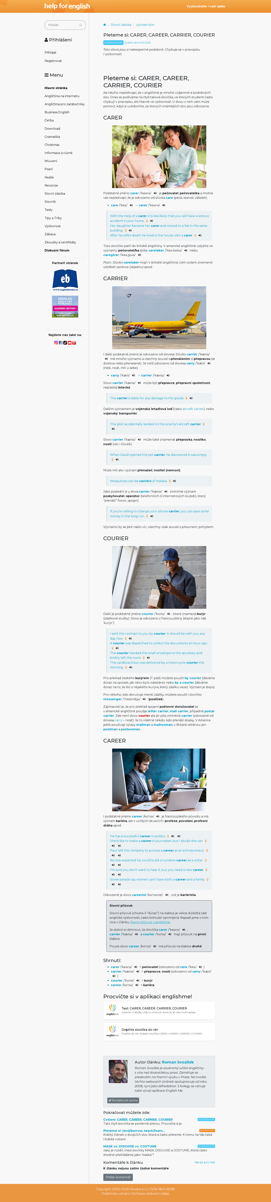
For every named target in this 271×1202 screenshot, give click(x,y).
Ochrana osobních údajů (150, 1193)
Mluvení (51, 161)
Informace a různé (58, 153)
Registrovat (53, 61)
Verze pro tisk (205, 1162)
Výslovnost (53, 226)
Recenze (51, 185)
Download (52, 128)
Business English (57, 112)
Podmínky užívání (115, 1193)
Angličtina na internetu (62, 96)
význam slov (145, 25)
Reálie (49, 177)
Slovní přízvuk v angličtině (150, 922)
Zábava (50, 234)
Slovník (50, 201)
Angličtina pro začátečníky (65, 104)
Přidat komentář (118, 1177)
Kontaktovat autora (123, 1100)
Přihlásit (50, 52)
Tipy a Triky (53, 218)
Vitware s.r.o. (138, 1189)
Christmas (52, 145)
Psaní (49, 169)
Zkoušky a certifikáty (60, 242)
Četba (49, 120)
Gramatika (52, 137)
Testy (49, 210)
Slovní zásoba (55, 193)
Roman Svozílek (178, 1062)
